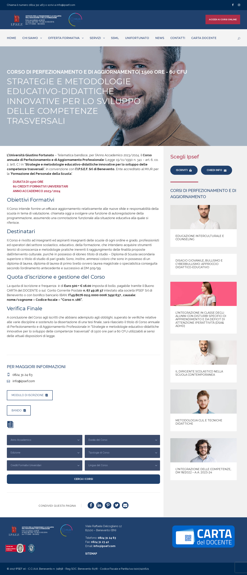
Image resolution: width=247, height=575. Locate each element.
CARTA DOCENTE (203, 38)
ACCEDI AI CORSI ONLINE (223, 19)
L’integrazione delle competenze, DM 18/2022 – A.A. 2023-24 (203, 471)
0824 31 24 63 (107, 537)
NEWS (159, 38)
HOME (11, 38)
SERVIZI (95, 38)
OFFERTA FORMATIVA (64, 38)
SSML (115, 38)
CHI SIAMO (30, 38)
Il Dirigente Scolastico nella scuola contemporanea (199, 373)
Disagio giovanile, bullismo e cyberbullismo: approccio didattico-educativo (199, 264)
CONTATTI (177, 38)
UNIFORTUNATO (137, 38)
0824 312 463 (37, 5)
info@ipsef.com (66, 5)
